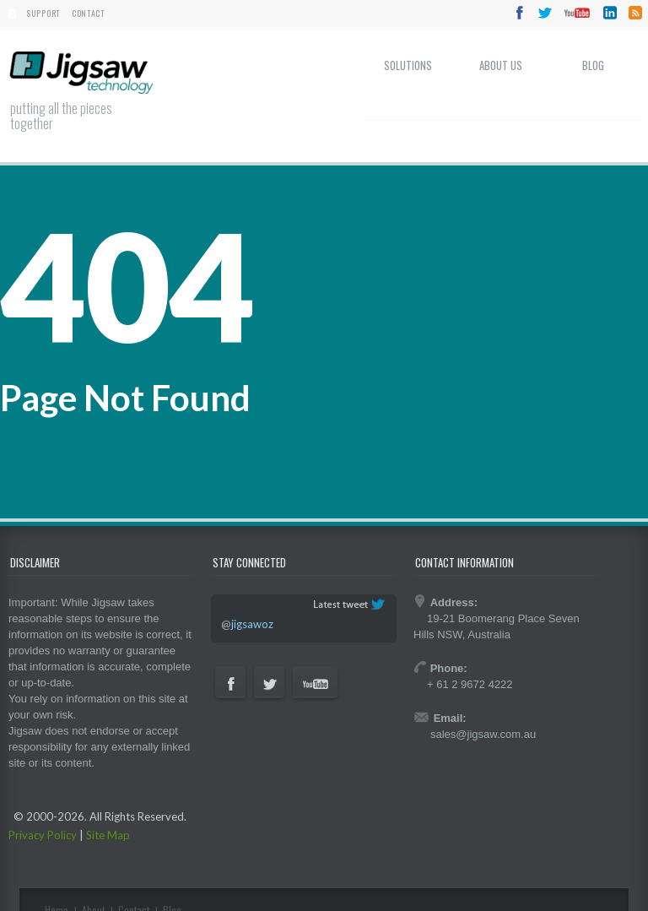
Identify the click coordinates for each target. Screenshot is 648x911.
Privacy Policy (42, 835)
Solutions (408, 65)
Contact (88, 13)
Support (43, 13)
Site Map (108, 835)
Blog (593, 65)
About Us (500, 65)
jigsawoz (252, 624)
